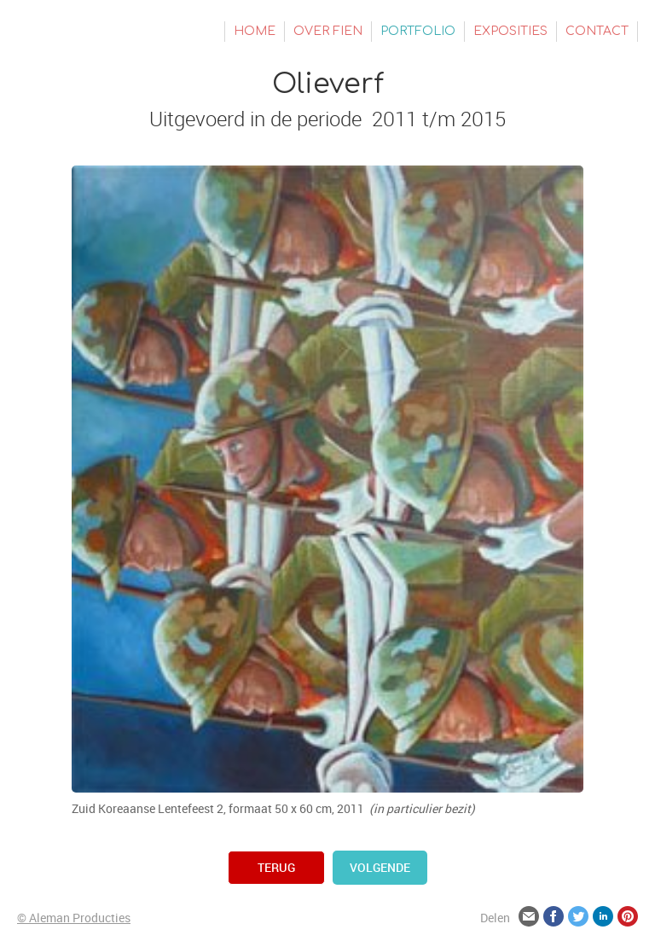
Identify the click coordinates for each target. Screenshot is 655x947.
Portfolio (417, 31)
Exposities (510, 31)
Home (254, 31)
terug (276, 867)
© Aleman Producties (73, 917)
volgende (380, 867)
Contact (597, 31)
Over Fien (327, 31)
